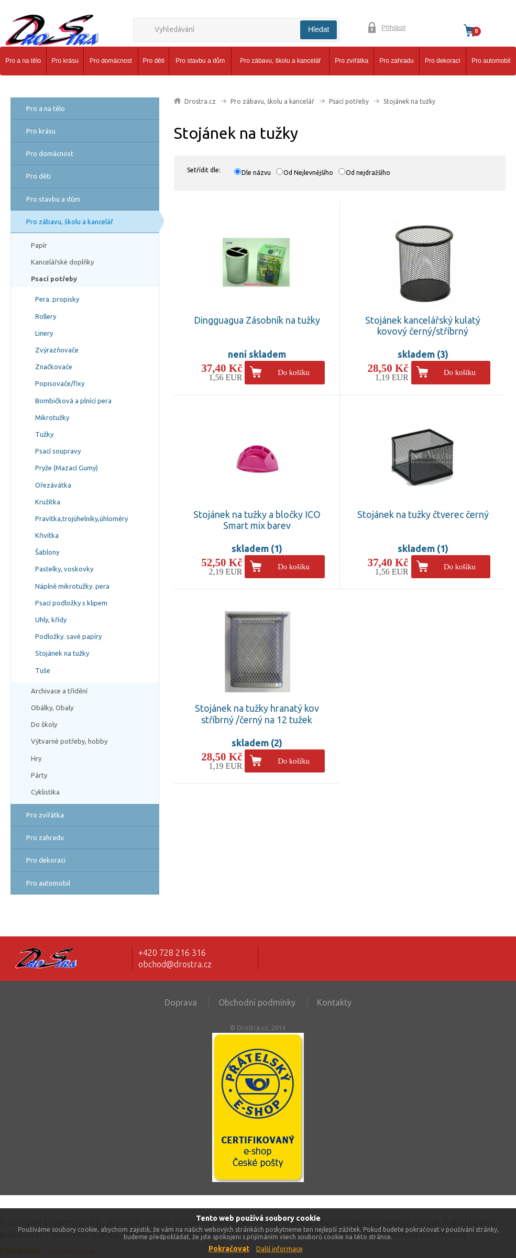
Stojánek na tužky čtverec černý (423, 514)
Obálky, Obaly (52, 707)
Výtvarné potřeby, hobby (69, 741)
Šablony (47, 552)
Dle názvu (256, 172)
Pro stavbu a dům (200, 60)
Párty (39, 775)
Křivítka (47, 535)
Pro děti (153, 60)
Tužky (44, 434)
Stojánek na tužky (62, 653)
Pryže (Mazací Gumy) (66, 467)
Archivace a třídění (59, 690)
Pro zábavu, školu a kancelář (280, 60)
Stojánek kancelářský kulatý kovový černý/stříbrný (422, 326)
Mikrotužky (52, 417)
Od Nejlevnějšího (308, 172)
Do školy (44, 724)
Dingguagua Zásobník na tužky (257, 320)
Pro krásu (65, 60)
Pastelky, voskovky (64, 568)
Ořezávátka (53, 485)
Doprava (180, 1002)
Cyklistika (45, 792)
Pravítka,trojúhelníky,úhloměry (81, 518)
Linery (44, 333)
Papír (39, 245)
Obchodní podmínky (256, 1002)
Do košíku (294, 372)
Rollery (45, 316)
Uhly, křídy (51, 619)
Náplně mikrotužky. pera (72, 586)
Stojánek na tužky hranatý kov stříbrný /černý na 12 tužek (257, 714)
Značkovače (53, 366)
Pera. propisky (57, 299)
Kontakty (334, 1002)
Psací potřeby (54, 278)
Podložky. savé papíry (68, 636)
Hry (36, 758)
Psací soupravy (58, 451)
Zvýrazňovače (57, 350)
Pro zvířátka (351, 60)
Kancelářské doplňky (62, 262)
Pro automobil (490, 60)
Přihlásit (393, 27)
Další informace (279, 1248)
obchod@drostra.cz (175, 964)
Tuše (42, 670)
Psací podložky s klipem (71, 602)
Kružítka (47, 501)
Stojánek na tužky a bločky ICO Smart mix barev (257, 520)
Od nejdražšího (368, 172)
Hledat (318, 29)
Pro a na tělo (23, 60)
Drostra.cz (200, 101)
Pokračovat (228, 1248)
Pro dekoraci (442, 60)
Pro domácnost (111, 60)
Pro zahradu (396, 60)
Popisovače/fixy (59, 383)
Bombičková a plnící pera (73, 400)
